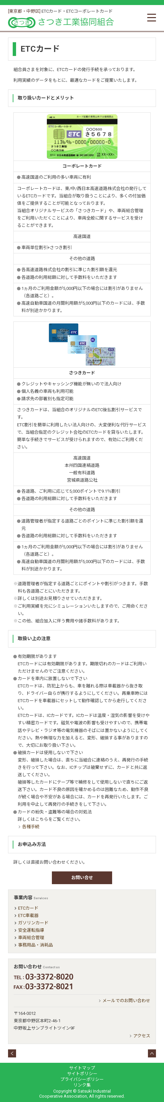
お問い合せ (82, 877)
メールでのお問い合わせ (126, 1000)
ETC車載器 (28, 915)
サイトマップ (82, 1067)
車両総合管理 (31, 937)
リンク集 (82, 1085)
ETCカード (28, 908)
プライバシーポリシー (82, 1079)
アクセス (141, 1035)
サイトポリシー (82, 1073)
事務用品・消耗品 (35, 944)
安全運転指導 (31, 930)
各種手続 (30, 826)
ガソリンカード (33, 922)
